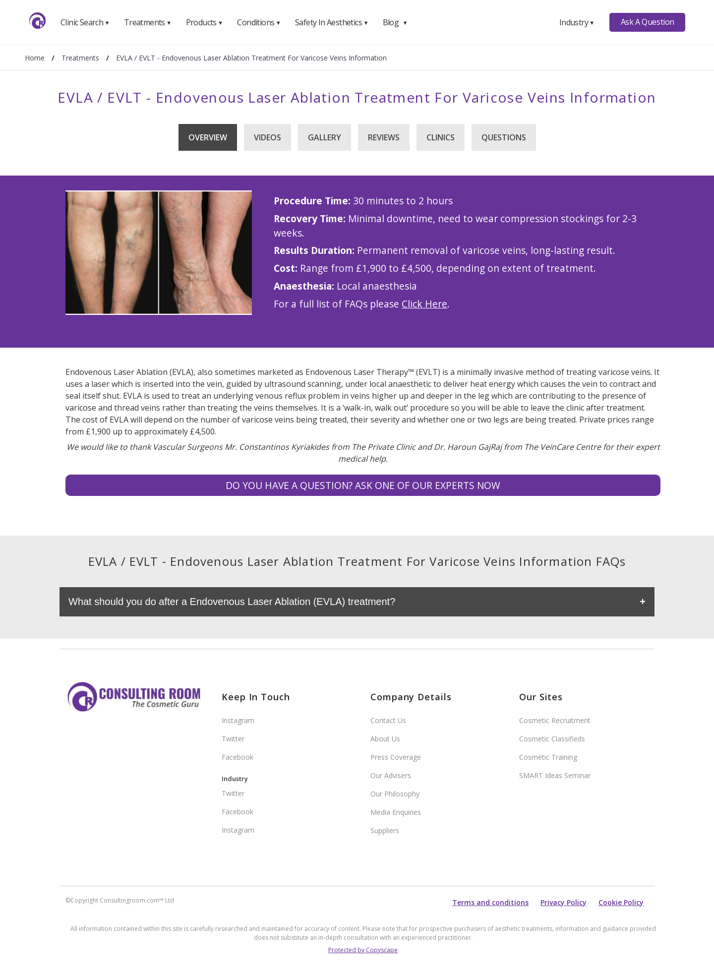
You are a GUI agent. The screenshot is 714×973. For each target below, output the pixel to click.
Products (204, 22)
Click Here (424, 303)
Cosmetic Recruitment (555, 720)
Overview (207, 137)
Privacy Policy (563, 902)
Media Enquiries (395, 812)
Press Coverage (395, 757)
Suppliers (384, 830)
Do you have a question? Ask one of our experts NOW (363, 485)
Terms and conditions (490, 902)
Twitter (233, 738)
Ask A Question (647, 21)
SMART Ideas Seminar (555, 775)
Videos (267, 137)
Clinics (440, 137)
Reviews (384, 137)
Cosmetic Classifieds (552, 738)
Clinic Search (85, 22)
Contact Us (388, 720)
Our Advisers (390, 775)
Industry (577, 22)
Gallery (324, 137)
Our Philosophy (394, 793)
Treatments (148, 22)
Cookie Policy (621, 902)
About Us (385, 738)
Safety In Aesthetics (331, 22)
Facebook (237, 757)
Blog (395, 22)
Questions (503, 137)
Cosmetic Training (548, 757)
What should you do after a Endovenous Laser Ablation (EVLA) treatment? (231, 601)
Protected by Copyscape (363, 950)
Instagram (238, 720)
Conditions (259, 22)
